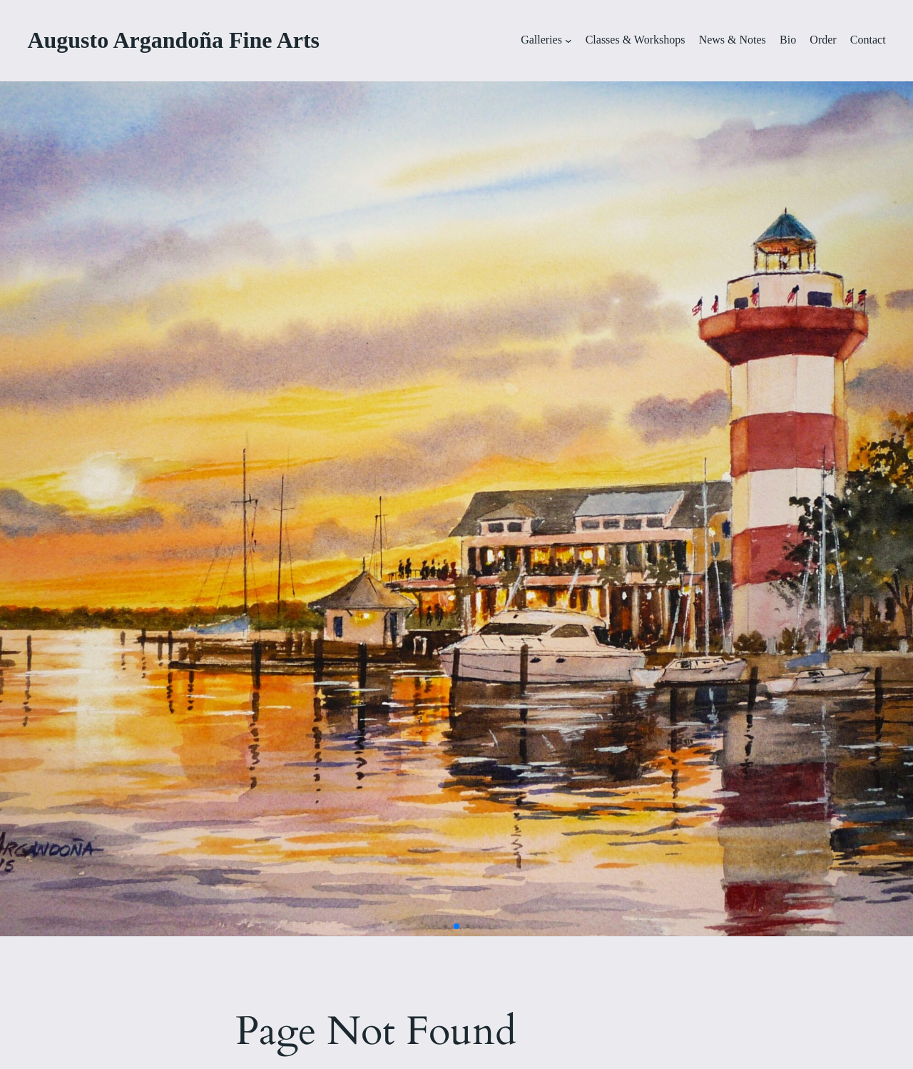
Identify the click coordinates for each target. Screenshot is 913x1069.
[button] (434, 927)
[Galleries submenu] (568, 40)
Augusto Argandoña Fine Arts (173, 40)
